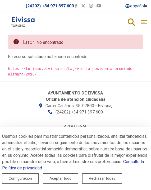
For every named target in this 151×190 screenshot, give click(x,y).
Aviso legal (75, 126)
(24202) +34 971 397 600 (50, 5)
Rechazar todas (102, 178)
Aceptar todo (60, 178)
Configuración (20, 178)
